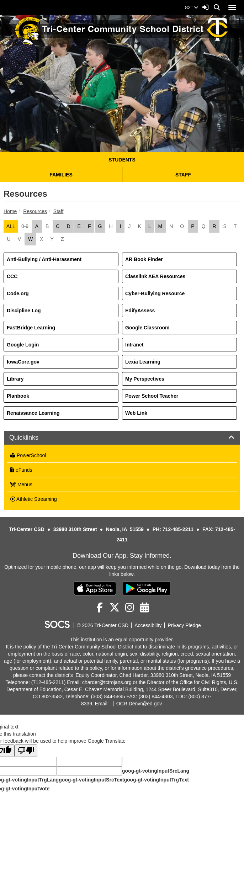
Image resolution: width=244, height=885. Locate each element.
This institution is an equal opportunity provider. (122, 639)
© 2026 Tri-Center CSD (102, 625)
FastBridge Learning (31, 327)
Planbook (18, 396)
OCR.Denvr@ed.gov (139, 703)
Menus (21, 484)
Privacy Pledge (184, 625)
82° (191, 7)
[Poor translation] (26, 750)
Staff (58, 211)
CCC (12, 276)
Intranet (134, 345)
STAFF (183, 174)
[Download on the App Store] (95, 588)
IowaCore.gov (23, 362)
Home (10, 211)
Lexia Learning (142, 362)
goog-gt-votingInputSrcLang (155, 771)
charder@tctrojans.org (107, 682)
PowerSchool (28, 455)
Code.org (17, 293)
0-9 (24, 226)
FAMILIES (61, 174)
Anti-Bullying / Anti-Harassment (44, 259)
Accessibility (147, 625)
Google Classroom (147, 327)
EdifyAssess (140, 310)
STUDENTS (121, 160)
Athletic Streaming (33, 499)
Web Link (136, 413)
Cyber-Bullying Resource (155, 293)
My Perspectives (144, 379)
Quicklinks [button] (31, 437)
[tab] (122, 438)
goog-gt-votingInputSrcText (91, 780)
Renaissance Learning (33, 413)
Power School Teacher (151, 396)
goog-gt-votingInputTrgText (156, 780)
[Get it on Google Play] (146, 588)
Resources (35, 211)
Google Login (23, 345)
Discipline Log (24, 310)
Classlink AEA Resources (155, 276)
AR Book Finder (144, 259)
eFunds (21, 470)
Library (15, 379)
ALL (10, 226)
